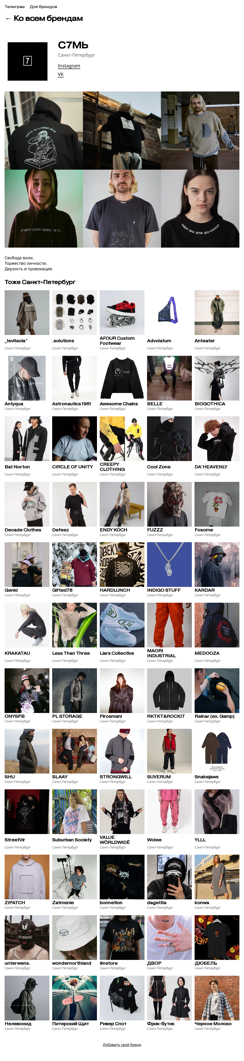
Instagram (69, 66)
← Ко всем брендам (44, 18)
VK (60, 74)
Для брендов (43, 7)
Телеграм (15, 7)
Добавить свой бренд (122, 1044)
